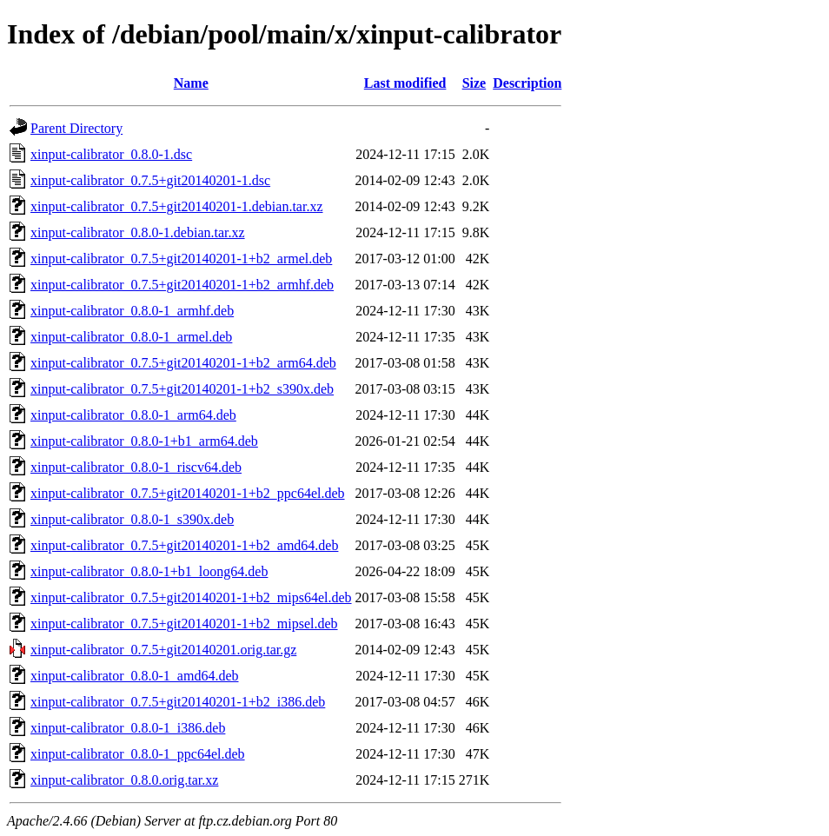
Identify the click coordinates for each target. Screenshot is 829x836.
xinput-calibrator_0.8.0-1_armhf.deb (132, 310)
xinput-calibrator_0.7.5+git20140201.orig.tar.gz (163, 649)
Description (527, 83)
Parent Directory (76, 128)
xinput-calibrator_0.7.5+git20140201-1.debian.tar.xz (176, 206)
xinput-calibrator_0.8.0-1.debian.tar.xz (137, 232)
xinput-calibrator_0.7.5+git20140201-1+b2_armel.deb (181, 258)
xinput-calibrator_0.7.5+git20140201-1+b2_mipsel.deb (184, 623)
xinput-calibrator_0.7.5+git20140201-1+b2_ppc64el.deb (187, 493)
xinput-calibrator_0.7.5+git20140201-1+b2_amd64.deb (184, 545)
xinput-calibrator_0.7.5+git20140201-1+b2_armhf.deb (182, 284)
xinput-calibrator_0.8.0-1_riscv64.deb (136, 467)
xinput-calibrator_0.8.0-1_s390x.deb (132, 519)
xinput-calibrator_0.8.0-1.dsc (111, 154)
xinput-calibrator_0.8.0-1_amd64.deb (134, 675)
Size (474, 83)
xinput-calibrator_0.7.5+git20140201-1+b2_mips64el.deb (191, 597)
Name (191, 83)
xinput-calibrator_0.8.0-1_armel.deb (131, 336)
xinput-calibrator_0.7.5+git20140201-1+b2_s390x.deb (182, 389)
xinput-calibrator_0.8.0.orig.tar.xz (124, 780)
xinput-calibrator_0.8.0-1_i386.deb (127, 727)
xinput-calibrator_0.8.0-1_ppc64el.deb (137, 753)
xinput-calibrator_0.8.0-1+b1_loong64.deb (149, 571)
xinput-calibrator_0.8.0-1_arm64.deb (133, 415)
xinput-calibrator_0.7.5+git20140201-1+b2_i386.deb (177, 701)
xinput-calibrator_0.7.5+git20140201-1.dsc (150, 180)
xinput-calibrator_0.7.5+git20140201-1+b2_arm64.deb (183, 362)
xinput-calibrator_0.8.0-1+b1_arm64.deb (144, 441)
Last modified (405, 83)
